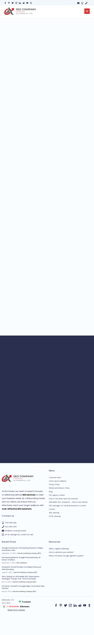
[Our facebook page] (5, 3)
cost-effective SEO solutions (16, 508)
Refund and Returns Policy (59, 488)
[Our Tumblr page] (31, 3)
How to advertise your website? (61, 552)
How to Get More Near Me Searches (63, 498)
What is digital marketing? (59, 548)
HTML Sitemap (55, 516)
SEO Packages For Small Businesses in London (67, 505)
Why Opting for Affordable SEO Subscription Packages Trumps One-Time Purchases (20, 577)
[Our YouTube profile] (27, 3)
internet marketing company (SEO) (29, 553)
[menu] (87, 11)
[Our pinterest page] (9, 3)
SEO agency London (57, 495)
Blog (51, 491)
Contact (52, 509)
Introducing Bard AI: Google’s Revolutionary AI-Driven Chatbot (21, 558)
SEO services (29, 494)
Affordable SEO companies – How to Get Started (68, 502)
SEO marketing (22, 563)
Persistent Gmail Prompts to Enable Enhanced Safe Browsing (21, 568)
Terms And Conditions (57, 481)
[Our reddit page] (24, 3)
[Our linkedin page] (20, 3)
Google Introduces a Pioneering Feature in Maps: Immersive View (22, 549)
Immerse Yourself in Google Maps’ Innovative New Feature (23, 587)
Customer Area (55, 477)
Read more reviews (16, 610)
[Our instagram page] (16, 3)
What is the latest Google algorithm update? (66, 556)
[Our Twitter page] (13, 3)
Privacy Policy (54, 484)
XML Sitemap (54, 512)
